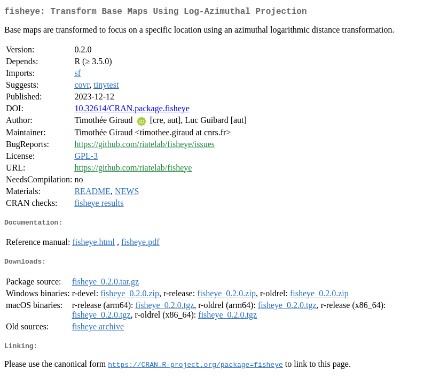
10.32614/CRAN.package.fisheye (132, 110)
